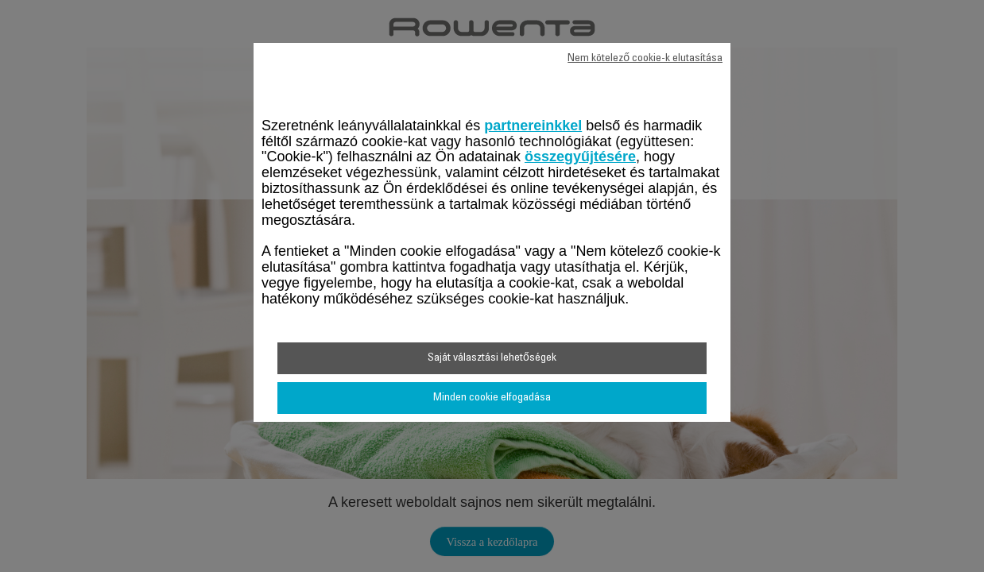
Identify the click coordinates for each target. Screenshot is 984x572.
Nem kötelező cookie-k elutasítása (645, 58)
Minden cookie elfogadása (492, 398)
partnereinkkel (533, 125)
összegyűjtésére (580, 156)
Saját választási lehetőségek (492, 358)
